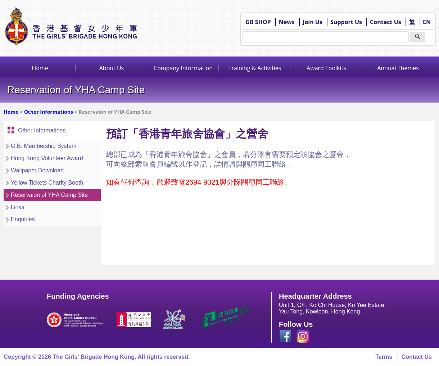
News (287, 22)
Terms (383, 357)
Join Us (312, 22)
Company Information (183, 68)
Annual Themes (398, 68)
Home (40, 68)
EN (427, 22)
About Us (111, 68)
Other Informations (48, 111)
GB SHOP (258, 22)
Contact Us (385, 22)
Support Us (346, 22)
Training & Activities (254, 68)
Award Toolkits (326, 68)
